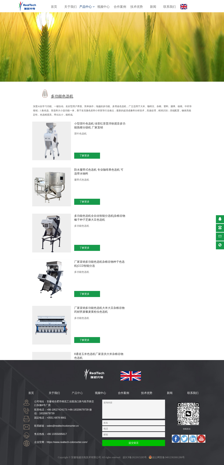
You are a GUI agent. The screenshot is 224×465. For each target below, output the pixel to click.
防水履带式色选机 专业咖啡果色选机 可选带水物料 (168, 125)
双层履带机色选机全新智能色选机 (168, 270)
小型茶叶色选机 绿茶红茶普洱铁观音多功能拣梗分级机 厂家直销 (86, 125)
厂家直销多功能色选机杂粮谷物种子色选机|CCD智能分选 (168, 171)
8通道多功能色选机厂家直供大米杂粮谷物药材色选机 (167, 316)
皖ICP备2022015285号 (135, 457)
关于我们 (70, 6)
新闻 (153, 6)
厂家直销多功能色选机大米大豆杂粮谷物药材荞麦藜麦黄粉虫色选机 (85, 222)
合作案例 (120, 6)
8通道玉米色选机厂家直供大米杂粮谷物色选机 (167, 220)
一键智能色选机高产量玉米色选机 (85, 270)
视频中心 (103, 6)
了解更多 (74, 155)
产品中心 (87, 6)
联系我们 (169, 6)
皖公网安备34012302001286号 (167, 457)
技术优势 (136, 6)
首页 (54, 6)
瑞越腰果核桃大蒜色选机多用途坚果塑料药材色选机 (85, 316)
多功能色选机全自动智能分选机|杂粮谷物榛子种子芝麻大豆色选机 (86, 173)
